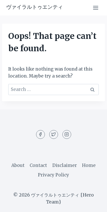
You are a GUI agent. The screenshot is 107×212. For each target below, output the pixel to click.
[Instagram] (66, 134)
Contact (38, 165)
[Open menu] (95, 7)
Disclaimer (64, 165)
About (17, 165)
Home (89, 165)
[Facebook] (40, 134)
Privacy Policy (53, 175)
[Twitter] (53, 134)
